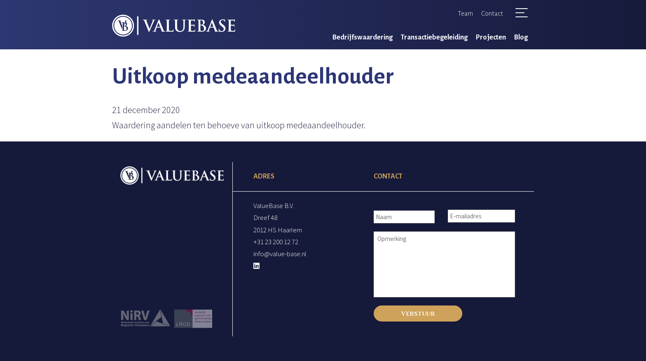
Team (465, 13)
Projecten (491, 37)
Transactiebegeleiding (434, 37)
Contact (492, 13)
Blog (521, 37)
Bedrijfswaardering (362, 37)
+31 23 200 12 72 (275, 241)
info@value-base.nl (280, 253)
